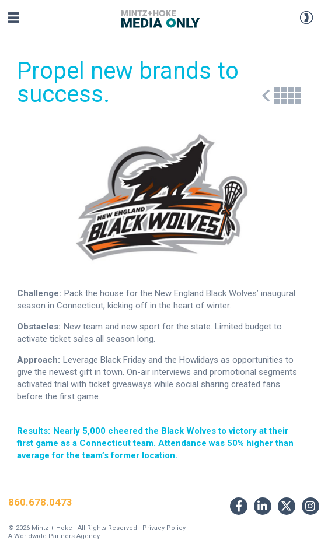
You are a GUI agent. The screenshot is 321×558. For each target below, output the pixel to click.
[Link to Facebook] (239, 506)
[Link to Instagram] (310, 506)
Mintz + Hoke (52, 528)
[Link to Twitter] (286, 506)
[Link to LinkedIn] (263, 506)
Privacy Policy (164, 528)
